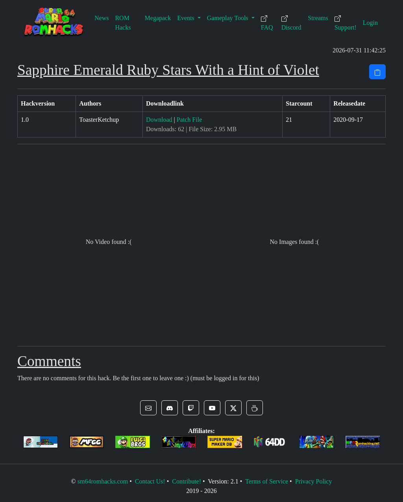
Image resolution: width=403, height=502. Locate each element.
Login (370, 22)
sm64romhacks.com (103, 481)
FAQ (267, 23)
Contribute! (186, 481)
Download (159, 119)
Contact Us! (150, 481)
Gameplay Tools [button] (228, 18)
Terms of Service (266, 481)
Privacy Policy (313, 481)
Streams (318, 18)
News (101, 18)
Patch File (189, 119)
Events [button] (186, 18)
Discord (291, 23)
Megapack (158, 18)
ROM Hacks (123, 23)
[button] (148, 407)
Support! (346, 23)
